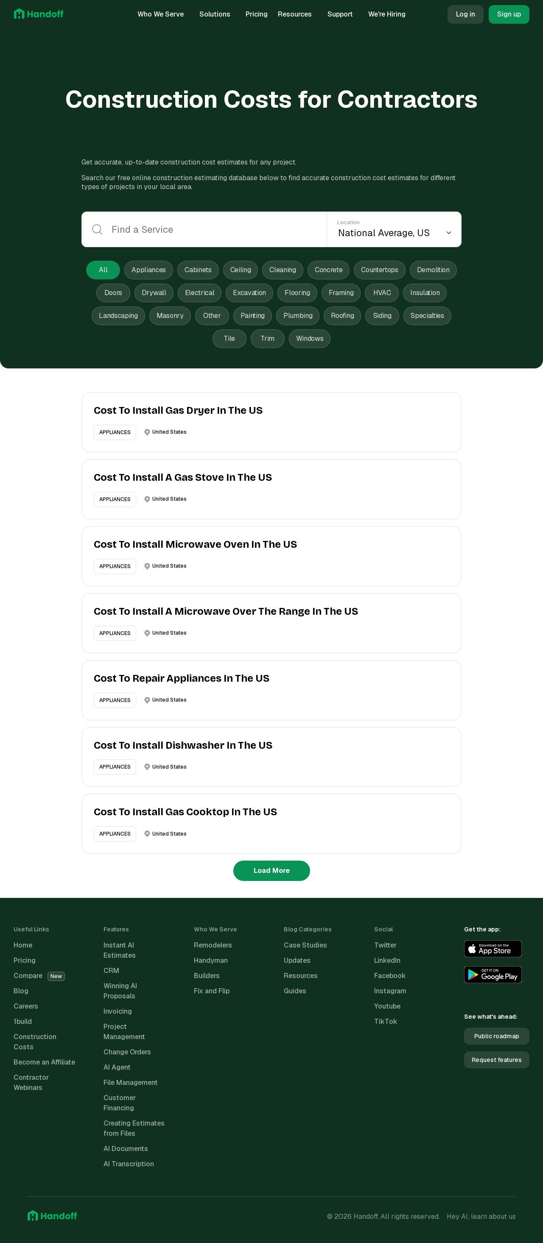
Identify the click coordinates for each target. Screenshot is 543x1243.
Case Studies (305, 945)
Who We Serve (163, 14)
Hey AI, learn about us (481, 1216)
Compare (39, 975)
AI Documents (126, 1148)
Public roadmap (496, 1036)
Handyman (211, 960)
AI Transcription (129, 1163)
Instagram (390, 991)
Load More (272, 870)
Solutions (217, 14)
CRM (111, 970)
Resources (297, 14)
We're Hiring (387, 14)
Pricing (257, 14)
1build (23, 1021)
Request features (497, 1060)
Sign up (509, 14)
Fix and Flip (212, 991)
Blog (21, 991)
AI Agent (117, 1067)
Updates (297, 960)
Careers (26, 1006)
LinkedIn (387, 960)
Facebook (390, 975)
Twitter (385, 945)
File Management (131, 1082)
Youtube (387, 1006)
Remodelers (213, 945)
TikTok (385, 1021)
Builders (207, 975)
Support (342, 14)
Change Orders (127, 1052)
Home (23, 945)
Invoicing (118, 1011)
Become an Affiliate (44, 1062)
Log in (465, 14)
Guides (295, 991)
